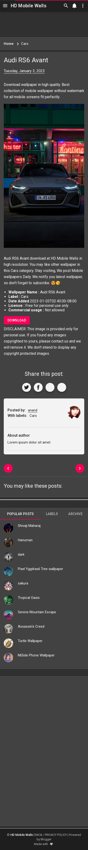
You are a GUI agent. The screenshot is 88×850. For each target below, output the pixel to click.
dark (21, 554)
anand (32, 410)
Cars (14, 270)
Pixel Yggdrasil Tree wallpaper (40, 569)
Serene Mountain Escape (37, 612)
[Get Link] (50, 387)
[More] (61, 387)
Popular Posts (20, 514)
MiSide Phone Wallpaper (36, 655)
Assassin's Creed (31, 626)
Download (17, 320)
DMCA (38, 835)
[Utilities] (83, 5)
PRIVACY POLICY (56, 835)
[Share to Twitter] (26, 387)
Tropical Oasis (29, 598)
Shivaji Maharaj (29, 526)
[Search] (66, 5)
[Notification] (74, 5)
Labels (52, 514)
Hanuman (25, 540)
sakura (23, 583)
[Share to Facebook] (38, 387)
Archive (75, 514)
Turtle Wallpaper (30, 641)
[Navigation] (5, 5)
